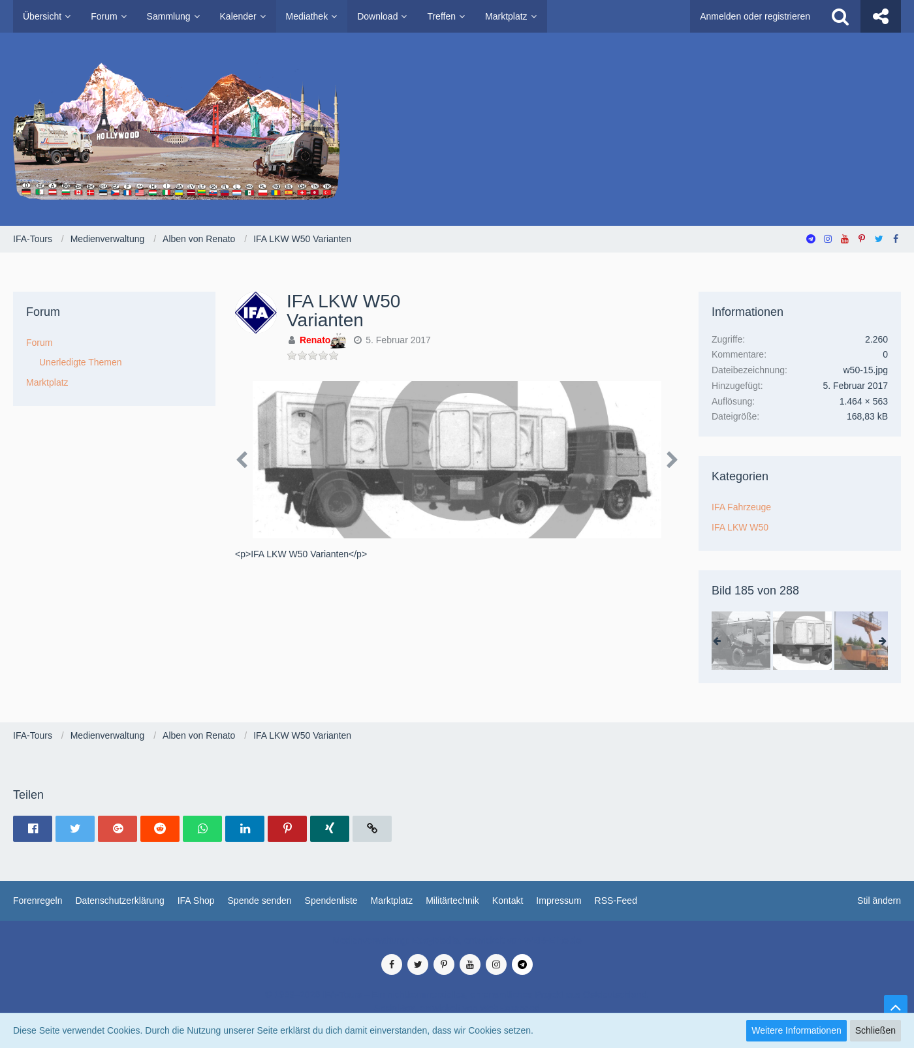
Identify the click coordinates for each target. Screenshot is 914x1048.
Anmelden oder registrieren (755, 16)
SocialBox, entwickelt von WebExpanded (456, 1008)
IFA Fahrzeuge (741, 507)
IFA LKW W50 (740, 527)
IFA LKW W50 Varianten (343, 310)
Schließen (875, 1030)
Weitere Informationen (796, 1030)
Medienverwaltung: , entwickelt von (456, 940)
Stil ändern (879, 900)
